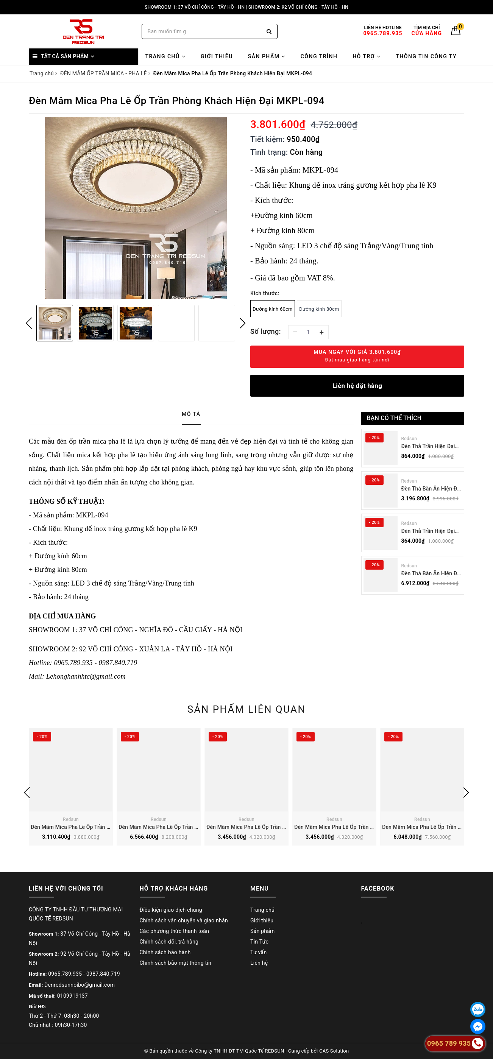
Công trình (319, 56)
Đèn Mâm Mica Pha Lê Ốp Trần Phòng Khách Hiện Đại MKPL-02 (283, 827)
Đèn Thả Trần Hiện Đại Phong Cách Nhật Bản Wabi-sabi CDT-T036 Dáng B (428, 446)
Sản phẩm (267, 56)
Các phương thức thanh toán (174, 931)
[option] (136, 208)
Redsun (409, 438)
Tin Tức (259, 942)
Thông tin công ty (426, 56)
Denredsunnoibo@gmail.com (79, 985)
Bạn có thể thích (394, 418)
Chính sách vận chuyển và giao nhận (184, 920)
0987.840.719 (103, 974)
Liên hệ (259, 963)
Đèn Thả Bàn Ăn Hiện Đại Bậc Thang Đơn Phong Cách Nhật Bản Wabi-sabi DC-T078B (431, 489)
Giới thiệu (217, 56)
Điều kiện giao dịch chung (171, 910)
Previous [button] (28, 323)
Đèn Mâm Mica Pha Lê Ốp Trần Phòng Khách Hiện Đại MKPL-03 (371, 827)
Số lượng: (265, 331)
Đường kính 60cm (273, 309)
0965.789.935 (65, 974)
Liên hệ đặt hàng (357, 385)
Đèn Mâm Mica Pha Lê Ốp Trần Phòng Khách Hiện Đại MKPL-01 (195, 827)
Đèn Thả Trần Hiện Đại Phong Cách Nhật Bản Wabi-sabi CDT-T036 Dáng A (428, 531)
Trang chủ (165, 56)
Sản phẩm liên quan (246, 709)
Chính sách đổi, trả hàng (169, 942)
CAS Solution (334, 1051)
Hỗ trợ (367, 56)
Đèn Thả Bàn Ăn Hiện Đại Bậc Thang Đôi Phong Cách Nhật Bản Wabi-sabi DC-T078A (431, 574)
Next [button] (242, 323)
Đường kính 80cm (319, 309)
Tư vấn (258, 952)
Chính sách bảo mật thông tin (176, 963)
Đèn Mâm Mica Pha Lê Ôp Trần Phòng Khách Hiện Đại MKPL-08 (107, 827)
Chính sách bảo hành (165, 952)
